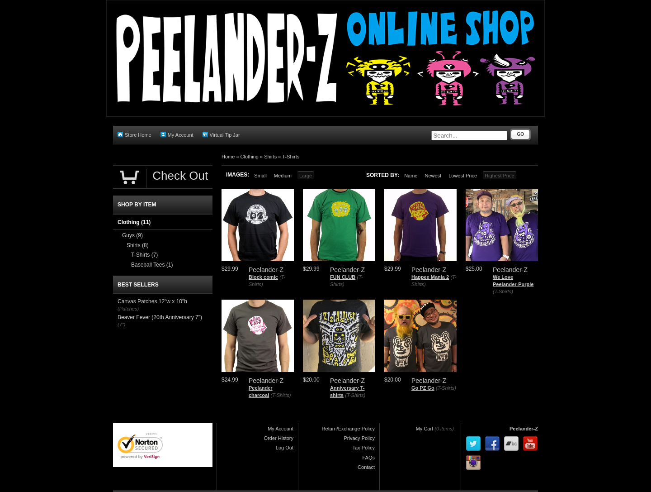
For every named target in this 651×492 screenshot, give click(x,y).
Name (410, 175)
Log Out (284, 447)
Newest (433, 175)
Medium (283, 175)
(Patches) (128, 308)
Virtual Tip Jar (221, 135)
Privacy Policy (359, 438)
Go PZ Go (422, 388)
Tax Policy (363, 447)
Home (228, 156)
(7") (121, 324)
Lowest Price (462, 175)
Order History (278, 438)
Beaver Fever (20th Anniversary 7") (160, 317)
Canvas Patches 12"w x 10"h (152, 301)
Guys (132, 235)
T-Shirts (290, 156)
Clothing (250, 156)
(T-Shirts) (503, 291)
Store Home (134, 135)
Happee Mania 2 (430, 277)
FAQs (368, 457)
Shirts (270, 156)
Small (260, 175)
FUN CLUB (342, 277)
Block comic (263, 277)
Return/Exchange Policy (348, 428)
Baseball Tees (152, 265)
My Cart (425, 428)
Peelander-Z (523, 428)
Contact (366, 467)
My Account (176, 135)
